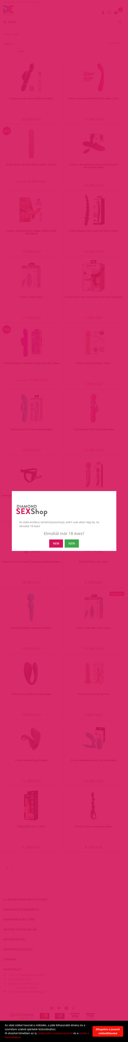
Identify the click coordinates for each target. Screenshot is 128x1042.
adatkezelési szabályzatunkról (55, 1033)
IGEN (71, 543)
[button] (22, 1037)
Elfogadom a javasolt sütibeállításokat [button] (108, 1031)
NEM (56, 543)
